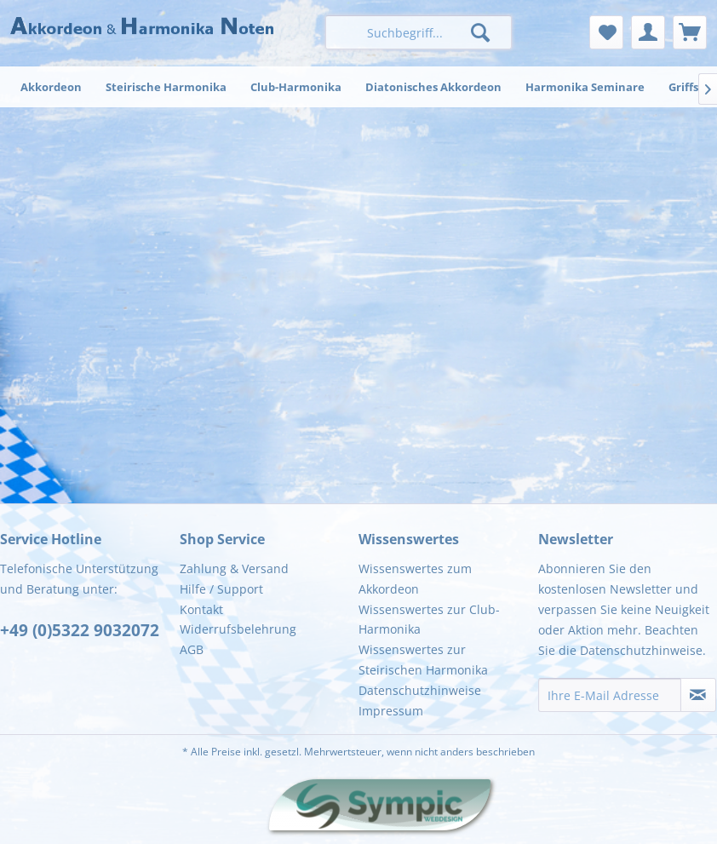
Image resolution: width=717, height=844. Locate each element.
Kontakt (201, 609)
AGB (192, 649)
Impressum (390, 711)
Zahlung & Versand (234, 568)
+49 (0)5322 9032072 (79, 630)
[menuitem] (418, 32)
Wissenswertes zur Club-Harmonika (429, 619)
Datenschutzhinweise (419, 690)
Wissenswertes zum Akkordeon (415, 578)
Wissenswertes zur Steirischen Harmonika (423, 659)
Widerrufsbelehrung (238, 629)
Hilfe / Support (221, 589)
